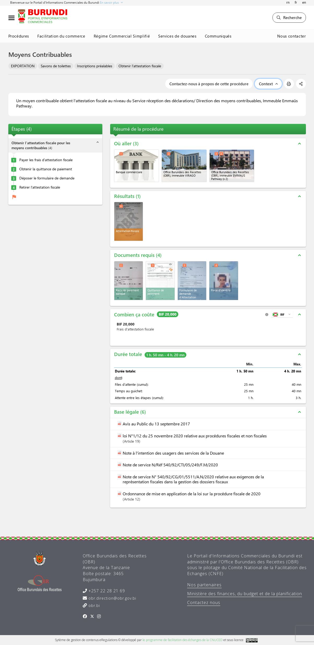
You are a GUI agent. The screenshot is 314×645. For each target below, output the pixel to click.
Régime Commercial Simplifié (122, 36)
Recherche (289, 17)
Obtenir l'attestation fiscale (140, 65)
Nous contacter (291, 36)
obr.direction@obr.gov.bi (111, 598)
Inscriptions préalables (94, 65)
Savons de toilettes (56, 65)
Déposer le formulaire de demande (46, 178)
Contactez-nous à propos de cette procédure (208, 83)
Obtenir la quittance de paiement (45, 169)
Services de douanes (177, 36)
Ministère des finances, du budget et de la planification (244, 593)
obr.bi (93, 605)
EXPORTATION (22, 65)
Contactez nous (203, 602)
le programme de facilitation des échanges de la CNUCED (183, 640)
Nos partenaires (204, 585)
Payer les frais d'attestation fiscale (46, 160)
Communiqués (218, 36)
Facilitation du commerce (61, 36)
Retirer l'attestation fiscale (39, 187)
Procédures (18, 36)
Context (268, 83)
